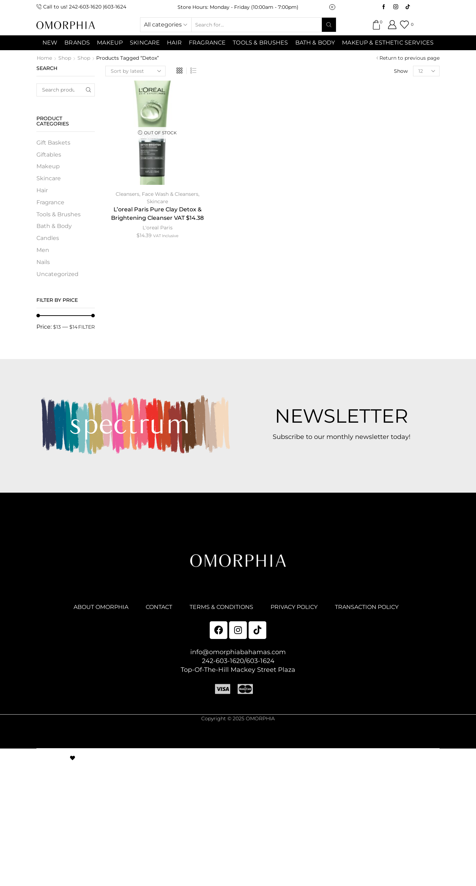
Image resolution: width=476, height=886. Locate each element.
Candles (47, 238)
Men (42, 250)
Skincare (157, 201)
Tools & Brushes (260, 42)
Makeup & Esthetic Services (388, 42)
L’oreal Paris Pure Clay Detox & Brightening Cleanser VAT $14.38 (157, 213)
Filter (86, 327)
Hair (174, 42)
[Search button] (329, 25)
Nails (43, 262)
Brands (77, 42)
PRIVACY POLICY (294, 607)
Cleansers (127, 194)
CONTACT (159, 607)
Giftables (48, 154)
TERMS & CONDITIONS (221, 607)
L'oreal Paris (158, 227)
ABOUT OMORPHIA (101, 607)
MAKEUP (110, 42)
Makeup (48, 166)
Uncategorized (57, 274)
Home (44, 58)
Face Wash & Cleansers (170, 194)
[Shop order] (135, 71)
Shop (64, 58)
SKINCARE (145, 42)
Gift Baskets (53, 142)
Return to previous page (409, 58)
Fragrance (207, 42)
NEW (49, 42)
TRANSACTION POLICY (367, 607)
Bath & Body (315, 42)
